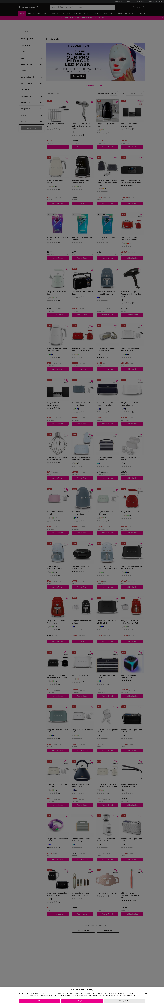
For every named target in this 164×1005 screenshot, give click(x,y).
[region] (82, 996)
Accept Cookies (39, 1001)
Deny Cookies (82, 1001)
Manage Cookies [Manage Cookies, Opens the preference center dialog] (124, 1001)
